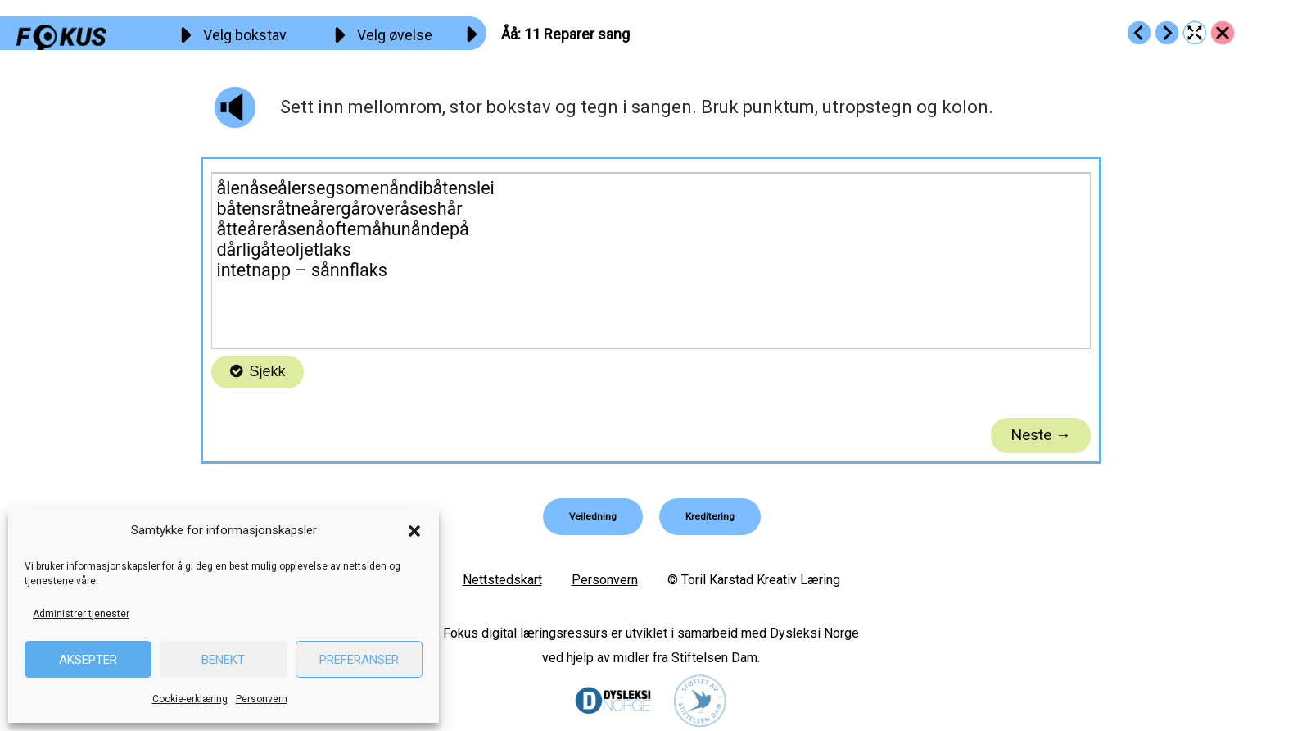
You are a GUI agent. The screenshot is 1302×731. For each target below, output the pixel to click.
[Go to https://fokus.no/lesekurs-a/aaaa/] (1222, 33)
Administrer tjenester (81, 614)
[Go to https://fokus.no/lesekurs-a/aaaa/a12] (1167, 33)
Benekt (223, 659)
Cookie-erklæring (190, 699)
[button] (414, 531)
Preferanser (359, 659)
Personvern (261, 699)
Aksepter (88, 659)
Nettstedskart (502, 579)
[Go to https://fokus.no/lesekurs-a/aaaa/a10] (1139, 33)
